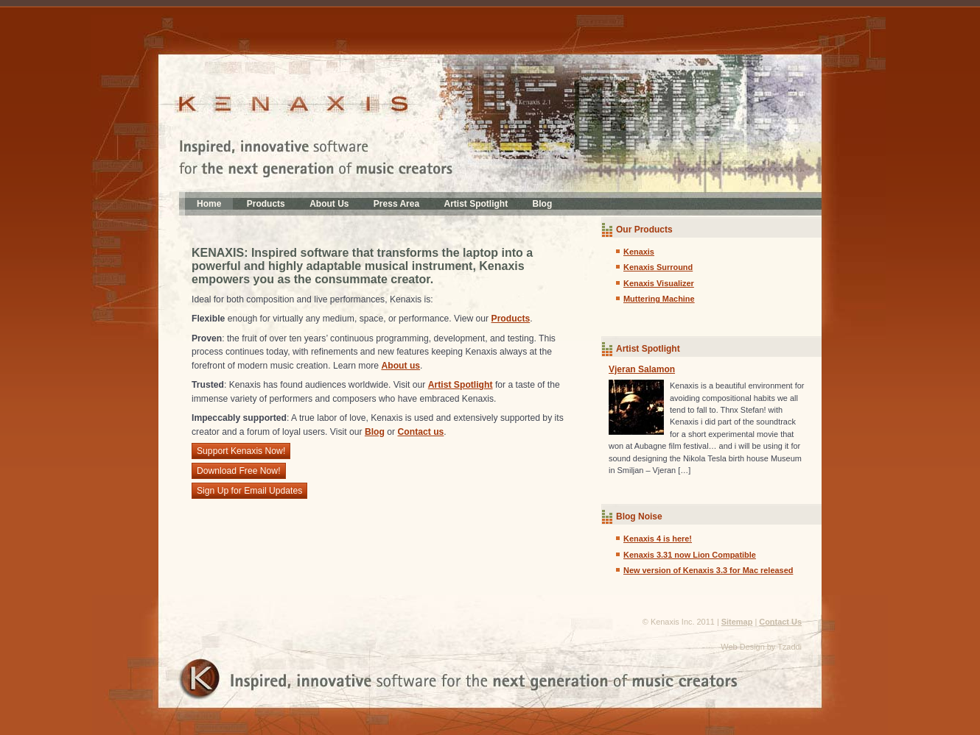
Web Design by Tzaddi (761, 646)
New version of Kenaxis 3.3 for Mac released (708, 570)
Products (266, 204)
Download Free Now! (239, 471)
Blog (543, 204)
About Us (329, 204)
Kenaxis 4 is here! (657, 538)
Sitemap (737, 621)
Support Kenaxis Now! (241, 451)
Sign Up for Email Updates (249, 491)
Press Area (396, 204)
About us (400, 366)
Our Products (644, 229)
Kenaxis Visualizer (658, 283)
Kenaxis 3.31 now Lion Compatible (689, 554)
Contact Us (780, 621)
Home (209, 204)
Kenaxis (638, 251)
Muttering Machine (659, 298)
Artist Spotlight (476, 204)
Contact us (421, 432)
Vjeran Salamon (642, 369)
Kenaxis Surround (658, 267)
